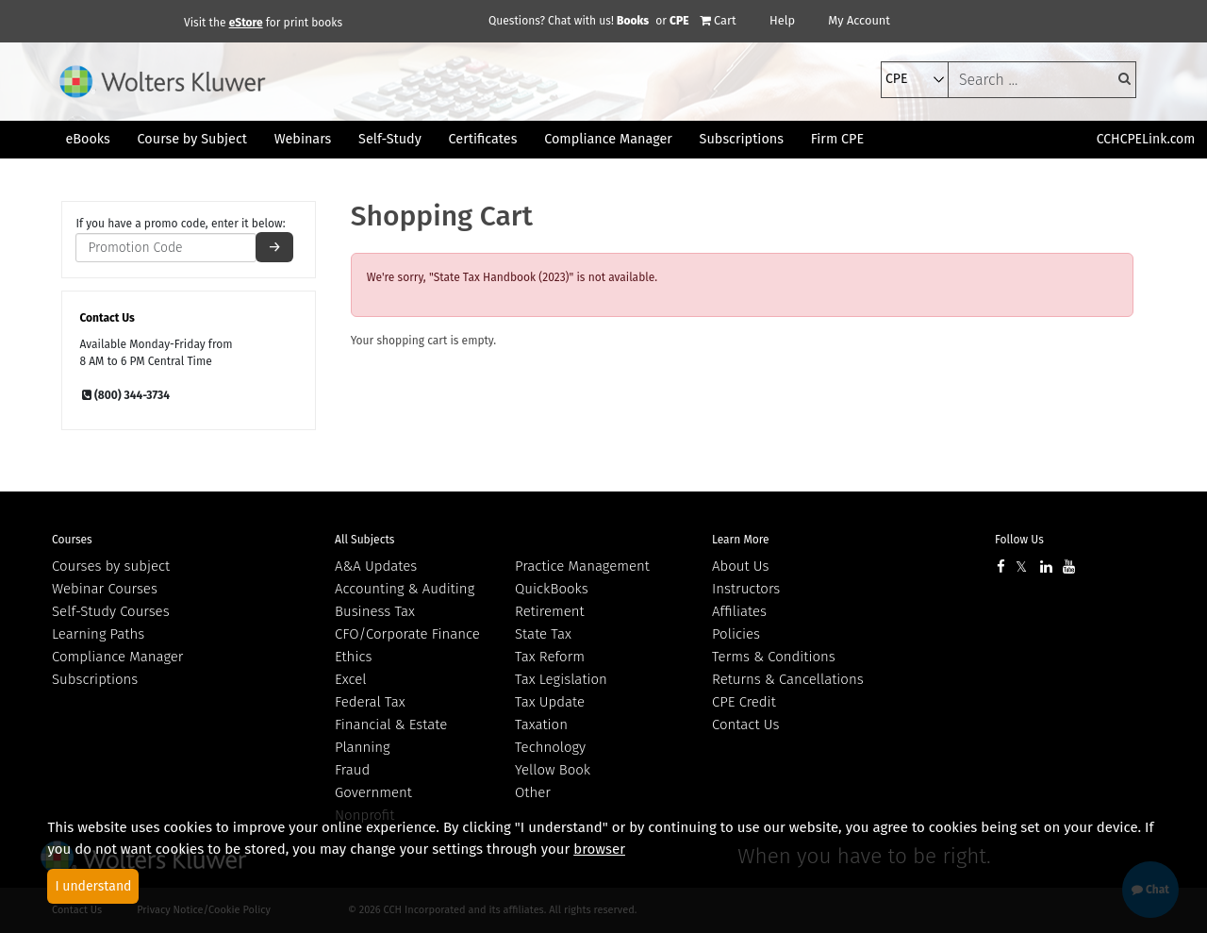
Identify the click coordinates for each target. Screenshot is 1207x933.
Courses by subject (111, 566)
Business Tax (375, 611)
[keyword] (1042, 79)
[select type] (915, 79)
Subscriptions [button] (742, 139)
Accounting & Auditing (404, 588)
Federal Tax (370, 701)
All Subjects (364, 539)
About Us (740, 566)
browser (599, 849)
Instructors (746, 588)
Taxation (541, 724)
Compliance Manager (117, 656)
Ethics (353, 656)
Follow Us (1019, 539)
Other (533, 792)
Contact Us (745, 724)
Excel (351, 679)
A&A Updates (376, 566)
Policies (736, 633)
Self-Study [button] (390, 139)
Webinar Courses (104, 588)
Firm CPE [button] (837, 139)
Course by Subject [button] (192, 139)
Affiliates (739, 611)
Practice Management (582, 566)
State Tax (543, 633)
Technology (550, 747)
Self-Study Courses (111, 611)
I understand (93, 886)
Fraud (352, 769)
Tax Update (550, 701)
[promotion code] (165, 247)
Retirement (550, 611)
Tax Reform (550, 656)
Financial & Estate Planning (391, 736)
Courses (72, 539)
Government (373, 792)
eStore (246, 22)
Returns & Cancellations (788, 679)
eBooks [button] (87, 139)
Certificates (483, 139)
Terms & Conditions (773, 656)
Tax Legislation (561, 679)
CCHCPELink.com (1146, 139)
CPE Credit (744, 701)
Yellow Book (552, 769)
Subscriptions (95, 679)
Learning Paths (98, 633)
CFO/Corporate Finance (407, 633)
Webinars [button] (303, 139)
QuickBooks (551, 588)
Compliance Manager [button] (608, 139)
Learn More (740, 539)
